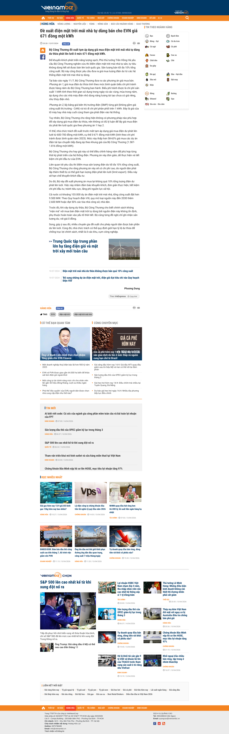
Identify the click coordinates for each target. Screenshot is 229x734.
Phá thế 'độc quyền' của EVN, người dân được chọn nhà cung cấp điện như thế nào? (65, 392)
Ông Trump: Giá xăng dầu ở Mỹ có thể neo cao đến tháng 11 (75, 646)
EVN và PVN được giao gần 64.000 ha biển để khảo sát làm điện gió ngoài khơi (66, 374)
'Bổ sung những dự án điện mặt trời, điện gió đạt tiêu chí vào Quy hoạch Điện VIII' (101, 279)
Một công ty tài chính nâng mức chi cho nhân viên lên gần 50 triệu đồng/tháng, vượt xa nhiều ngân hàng (65, 383)
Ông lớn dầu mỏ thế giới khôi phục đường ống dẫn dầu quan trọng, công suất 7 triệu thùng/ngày (90, 552)
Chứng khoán (80, 515)
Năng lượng (64, 24)
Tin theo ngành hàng (158, 27)
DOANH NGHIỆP (128, 18)
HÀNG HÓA (70, 18)
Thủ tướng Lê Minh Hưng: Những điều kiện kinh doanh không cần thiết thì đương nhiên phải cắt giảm (174, 589)
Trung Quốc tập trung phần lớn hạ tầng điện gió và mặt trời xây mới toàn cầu (75, 246)
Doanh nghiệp (45, 561)
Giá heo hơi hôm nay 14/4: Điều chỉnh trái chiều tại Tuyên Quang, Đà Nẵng (117, 384)
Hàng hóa (48, 24)
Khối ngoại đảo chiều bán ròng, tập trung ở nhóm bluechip (173, 659)
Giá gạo (90, 694)
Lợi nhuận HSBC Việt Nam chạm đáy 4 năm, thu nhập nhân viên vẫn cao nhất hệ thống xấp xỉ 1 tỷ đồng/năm (129, 589)
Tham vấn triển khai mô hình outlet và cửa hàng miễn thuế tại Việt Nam (82, 455)
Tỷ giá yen (92, 690)
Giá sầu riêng (67, 694)
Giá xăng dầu (174, 690)
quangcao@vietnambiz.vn (169, 718)
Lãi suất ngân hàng (158, 690)
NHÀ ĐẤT (101, 18)
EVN (53, 314)
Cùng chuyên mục (106, 323)
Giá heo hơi (115, 690)
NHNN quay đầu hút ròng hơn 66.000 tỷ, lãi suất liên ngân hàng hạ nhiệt (125, 509)
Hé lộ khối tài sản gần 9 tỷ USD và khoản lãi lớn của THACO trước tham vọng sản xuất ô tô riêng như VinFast (129, 662)
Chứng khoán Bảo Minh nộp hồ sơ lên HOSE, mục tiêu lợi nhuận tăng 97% (84, 468)
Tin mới (51, 408)
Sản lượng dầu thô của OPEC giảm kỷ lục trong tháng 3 (115, 376)
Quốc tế (48, 447)
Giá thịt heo (80, 694)
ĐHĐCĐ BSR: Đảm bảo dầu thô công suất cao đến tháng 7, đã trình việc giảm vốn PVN (56, 552)
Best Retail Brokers (116, 694)
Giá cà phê (127, 690)
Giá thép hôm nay (51, 694)
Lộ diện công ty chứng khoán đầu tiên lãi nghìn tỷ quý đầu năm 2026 (90, 507)
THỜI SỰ (51, 18)
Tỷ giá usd (81, 690)
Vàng (92, 24)
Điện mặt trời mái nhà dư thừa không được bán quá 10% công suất (98, 271)
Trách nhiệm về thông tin (54, 731)
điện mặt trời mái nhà (83, 314)
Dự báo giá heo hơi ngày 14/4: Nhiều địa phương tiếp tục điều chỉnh (116, 392)
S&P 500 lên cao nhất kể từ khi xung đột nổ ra (69, 442)
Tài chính (113, 518)
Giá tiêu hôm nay (141, 690)
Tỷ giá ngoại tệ (68, 690)
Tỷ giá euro (103, 690)
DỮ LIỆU (153, 18)
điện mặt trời (64, 314)
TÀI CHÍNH (91, 18)
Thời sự (166, 600)
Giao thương (143, 24)
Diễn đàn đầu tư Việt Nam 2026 (139, 694)
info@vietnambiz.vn (58, 729)
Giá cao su (100, 694)
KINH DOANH (142, 18)
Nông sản (103, 24)
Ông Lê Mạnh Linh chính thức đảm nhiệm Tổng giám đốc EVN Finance (63, 357)
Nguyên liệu (79, 24)
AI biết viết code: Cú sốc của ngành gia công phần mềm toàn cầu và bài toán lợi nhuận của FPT (90, 415)
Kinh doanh (49, 421)
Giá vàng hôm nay (51, 690)
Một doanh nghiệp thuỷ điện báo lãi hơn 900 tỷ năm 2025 (66, 366)
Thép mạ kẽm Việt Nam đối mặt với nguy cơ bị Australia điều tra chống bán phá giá (175, 614)
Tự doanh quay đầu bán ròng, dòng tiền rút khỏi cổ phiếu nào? (124, 551)
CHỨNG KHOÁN (113, 18)
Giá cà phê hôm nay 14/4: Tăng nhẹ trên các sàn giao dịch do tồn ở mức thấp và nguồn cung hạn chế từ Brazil (117, 355)
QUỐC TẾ (80, 18)
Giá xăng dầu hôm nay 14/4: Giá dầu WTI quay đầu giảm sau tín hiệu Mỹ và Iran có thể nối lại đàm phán (117, 367)
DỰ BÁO (60, 18)
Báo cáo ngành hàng (122, 24)
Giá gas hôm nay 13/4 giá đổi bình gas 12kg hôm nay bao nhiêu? (55, 507)
